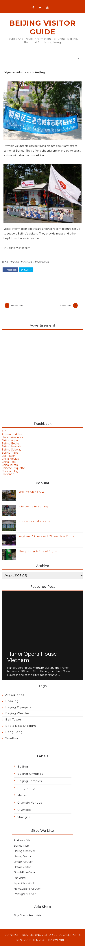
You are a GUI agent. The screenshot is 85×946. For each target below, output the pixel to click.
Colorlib (60, 940)
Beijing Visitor (22, 856)
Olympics (24, 810)
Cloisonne (8, 474)
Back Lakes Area (12, 437)
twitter (26, 270)
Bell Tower (8, 455)
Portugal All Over (25, 894)
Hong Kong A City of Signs (38, 551)
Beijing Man (21, 845)
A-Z (4, 431)
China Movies (10, 459)
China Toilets (10, 465)
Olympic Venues (29, 802)
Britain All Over (23, 861)
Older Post (65, 305)
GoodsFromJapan (25, 872)
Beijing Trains (10, 452)
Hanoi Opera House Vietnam (32, 657)
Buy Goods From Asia (27, 915)
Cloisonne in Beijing (33, 506)
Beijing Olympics (21, 262)
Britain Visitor (22, 867)
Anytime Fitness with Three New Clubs (46, 536)
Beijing (22, 766)
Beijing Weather (17, 713)
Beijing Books (10, 443)
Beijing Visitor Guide (42, 27)
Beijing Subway (11, 449)
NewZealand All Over (27, 888)
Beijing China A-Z (31, 491)
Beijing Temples (29, 781)
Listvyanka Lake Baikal (35, 521)
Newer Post (17, 305)
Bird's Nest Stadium (20, 725)
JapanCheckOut (24, 883)
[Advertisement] (42, 374)
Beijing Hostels (11, 446)
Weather (12, 738)
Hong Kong (14, 732)
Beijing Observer (24, 851)
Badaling (12, 701)
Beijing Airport (11, 440)
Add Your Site (22, 840)
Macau (22, 795)
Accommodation (12, 434)
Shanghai (24, 817)
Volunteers (42, 262)
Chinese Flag (10, 471)
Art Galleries (14, 695)
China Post (9, 462)
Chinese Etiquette (13, 468)
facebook (10, 270)
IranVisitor (20, 878)
